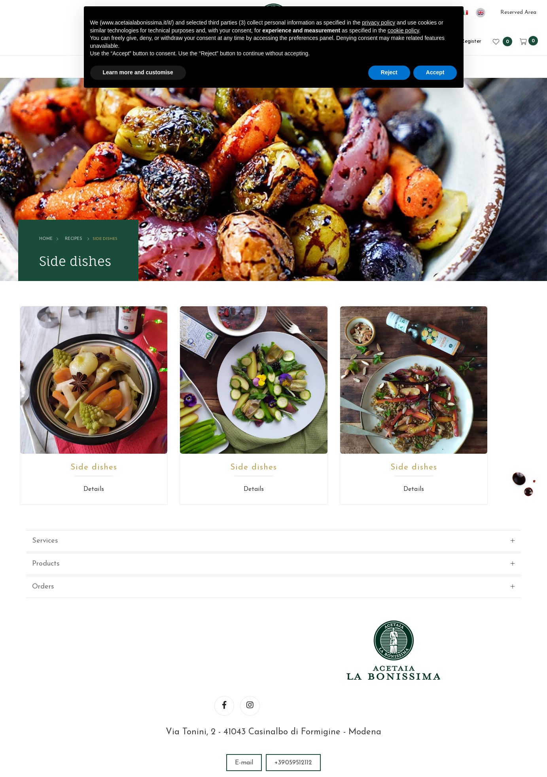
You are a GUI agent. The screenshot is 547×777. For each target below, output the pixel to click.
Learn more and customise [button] (138, 72)
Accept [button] (435, 72)
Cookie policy (430, 726)
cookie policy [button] (403, 30)
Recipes (80, 217)
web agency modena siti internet (273, 751)
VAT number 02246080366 (241, 726)
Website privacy (378, 726)
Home (53, 217)
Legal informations (317, 726)
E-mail (244, 636)
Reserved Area (518, 12)
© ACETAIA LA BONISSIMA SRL (145, 726)
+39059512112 (293, 636)
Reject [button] (389, 72)
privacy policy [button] (378, 22)
